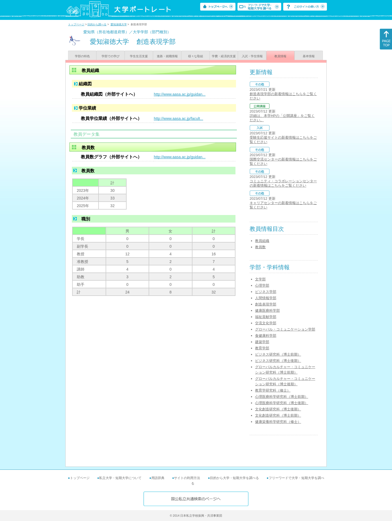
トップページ (76, 24)
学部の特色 (82, 56)
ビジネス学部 (265, 292)
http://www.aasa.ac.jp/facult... (178, 118)
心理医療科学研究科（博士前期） (281, 397)
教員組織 (262, 241)
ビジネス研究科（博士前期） (278, 354)
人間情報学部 (265, 298)
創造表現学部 (265, 304)
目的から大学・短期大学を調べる (234, 478)
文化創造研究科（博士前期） (278, 415)
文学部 (260, 279)
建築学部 (262, 342)
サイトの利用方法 (187, 478)
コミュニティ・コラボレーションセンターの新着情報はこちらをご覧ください (283, 183)
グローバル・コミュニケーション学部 (285, 329)
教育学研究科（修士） (272, 390)
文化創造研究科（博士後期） (278, 409)
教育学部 (262, 348)
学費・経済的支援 (224, 56)
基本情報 (309, 56)
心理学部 (262, 285)
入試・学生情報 (252, 56)
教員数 (260, 247)
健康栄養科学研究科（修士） (278, 422)
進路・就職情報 (167, 56)
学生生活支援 (139, 56)
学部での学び (111, 56)
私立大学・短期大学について (120, 478)
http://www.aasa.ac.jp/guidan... (180, 94)
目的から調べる (96, 24)
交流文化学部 (265, 323)
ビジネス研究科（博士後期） (278, 361)
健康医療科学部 (267, 310)
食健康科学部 (265, 336)
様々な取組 (195, 56)
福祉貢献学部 (265, 317)
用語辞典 (157, 478)
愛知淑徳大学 (119, 24)
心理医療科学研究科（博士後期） (281, 403)
